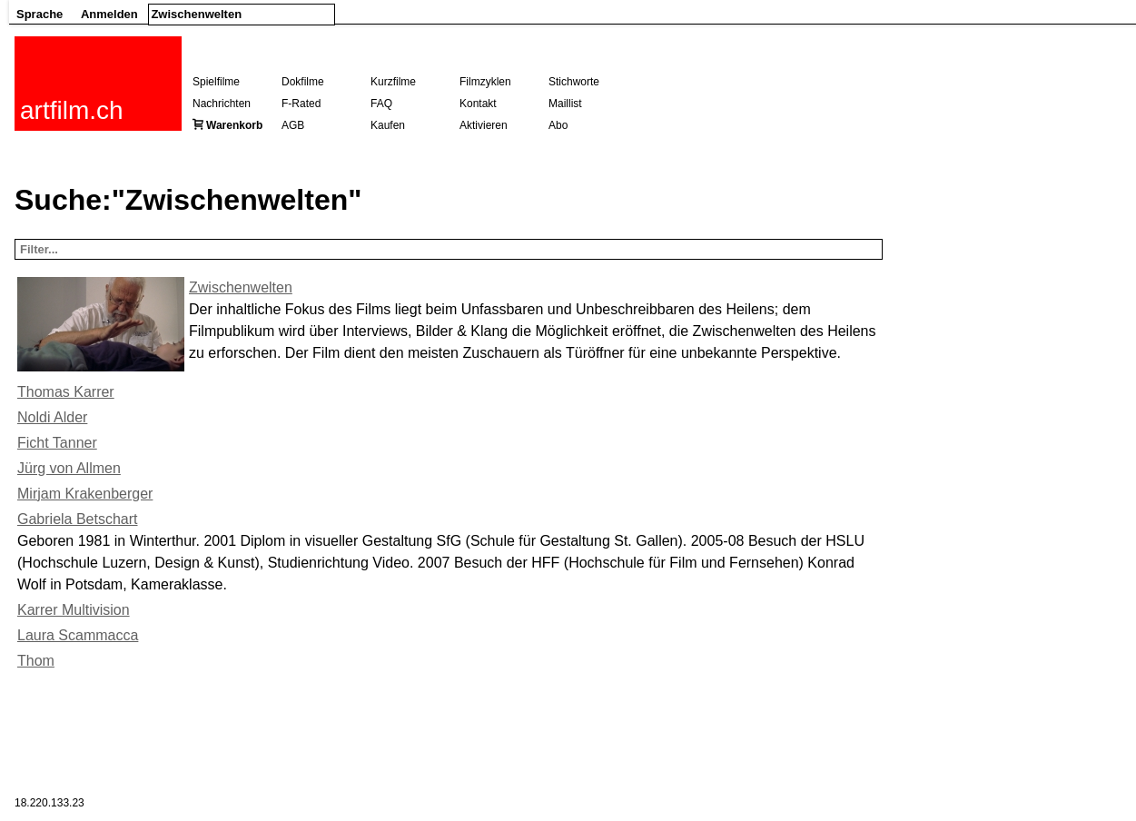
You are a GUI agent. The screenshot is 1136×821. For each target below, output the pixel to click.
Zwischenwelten (240, 287)
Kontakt (478, 103)
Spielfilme (216, 81)
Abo (558, 125)
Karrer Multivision (73, 610)
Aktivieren (483, 125)
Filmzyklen (485, 81)
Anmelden (109, 14)
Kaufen (387, 125)
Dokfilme (303, 81)
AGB (293, 125)
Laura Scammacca (77, 635)
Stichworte (573, 81)
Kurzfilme (393, 81)
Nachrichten (222, 103)
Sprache (39, 14)
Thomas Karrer (65, 392)
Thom (35, 660)
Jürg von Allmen (69, 468)
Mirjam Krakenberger (85, 493)
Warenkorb (234, 125)
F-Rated (301, 103)
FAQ (381, 103)
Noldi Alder (52, 417)
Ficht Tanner (57, 442)
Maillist (565, 103)
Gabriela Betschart (77, 519)
